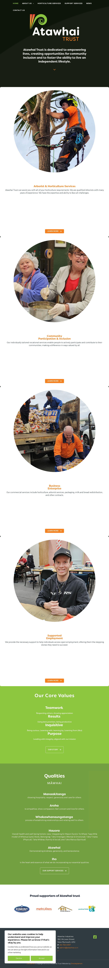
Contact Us (19, 13)
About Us (27, 4)
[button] (54, 681)
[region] (30, 946)
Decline (19, 958)
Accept (42, 958)
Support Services (72, 4)
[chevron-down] (54, 68)
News (87, 4)
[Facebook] (95, 937)
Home (15, 4)
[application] (32, 4)
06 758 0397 (65, 945)
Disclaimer (31, 964)
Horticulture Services (48, 4)
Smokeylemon (76, 964)
